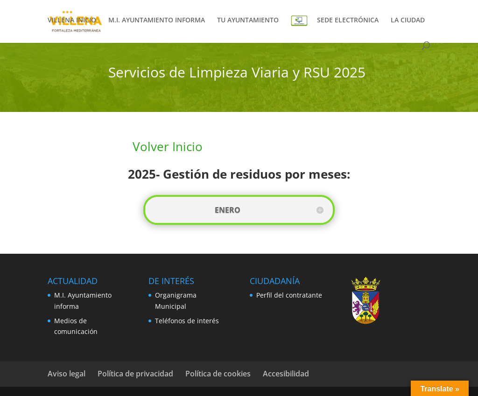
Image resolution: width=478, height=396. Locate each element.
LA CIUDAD (408, 20)
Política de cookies (218, 373)
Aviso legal (66, 373)
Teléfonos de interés (187, 320)
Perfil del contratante (289, 295)
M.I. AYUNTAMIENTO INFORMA (156, 20)
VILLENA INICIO (72, 20)
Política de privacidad (135, 373)
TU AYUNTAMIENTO (248, 20)
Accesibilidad (286, 373)
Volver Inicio (168, 146)
